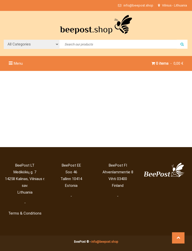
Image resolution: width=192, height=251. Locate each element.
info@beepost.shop (104, 242)
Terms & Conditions (25, 213)
